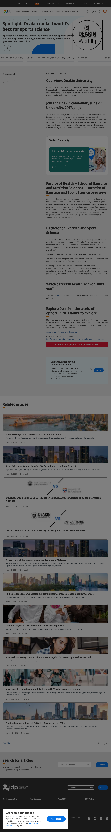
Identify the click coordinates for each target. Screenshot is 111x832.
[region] (35, 819)
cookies (14, 816)
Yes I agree (56, 819)
